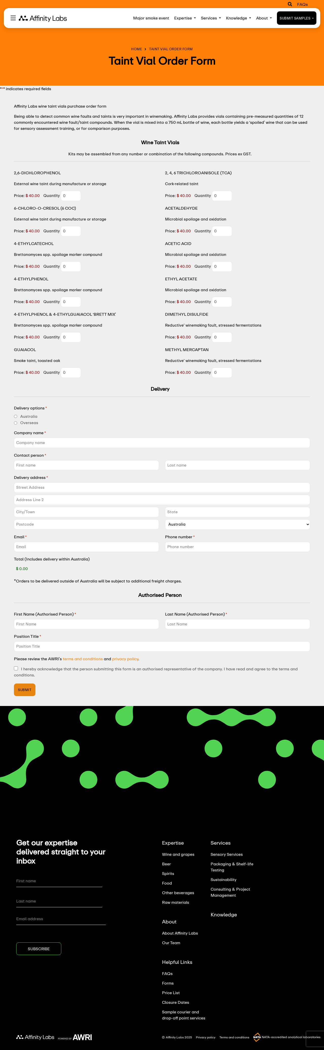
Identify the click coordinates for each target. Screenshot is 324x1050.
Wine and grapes (178, 854)
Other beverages (178, 892)
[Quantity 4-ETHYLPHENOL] (71, 302)
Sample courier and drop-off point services (183, 1015)
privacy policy (125, 659)
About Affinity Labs (180, 933)
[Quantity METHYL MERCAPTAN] (222, 373)
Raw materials (175, 902)
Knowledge (238, 18)
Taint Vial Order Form (171, 49)
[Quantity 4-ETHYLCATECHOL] (71, 266)
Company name (30, 433)
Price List (171, 992)
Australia (28, 416)
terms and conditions (83, 659)
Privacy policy (206, 1037)
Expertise (185, 18)
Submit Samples (297, 18)
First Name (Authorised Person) (45, 614)
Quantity (51, 195)
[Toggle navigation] (13, 18)
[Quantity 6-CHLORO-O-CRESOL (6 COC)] (71, 231)
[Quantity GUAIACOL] (71, 373)
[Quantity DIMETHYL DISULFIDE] (222, 337)
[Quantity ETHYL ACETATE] (222, 302)
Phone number (180, 537)
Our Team (171, 942)
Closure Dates (175, 1002)
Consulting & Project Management (230, 892)
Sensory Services (227, 854)
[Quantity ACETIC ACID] (222, 266)
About (264, 18)
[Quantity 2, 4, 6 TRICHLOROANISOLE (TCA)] (222, 196)
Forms (168, 983)
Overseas (29, 422)
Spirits (168, 873)
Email (20, 537)
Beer (166, 864)
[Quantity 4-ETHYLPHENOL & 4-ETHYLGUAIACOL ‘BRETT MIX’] (71, 337)
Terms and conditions (235, 1037)
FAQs (302, 4)
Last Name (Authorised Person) (196, 614)
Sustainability (223, 879)
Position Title (27, 636)
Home (136, 49)
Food (167, 883)
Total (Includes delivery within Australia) (52, 559)
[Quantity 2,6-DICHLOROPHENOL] (71, 196)
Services (211, 18)
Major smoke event (151, 18)
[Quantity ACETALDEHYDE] (222, 231)
